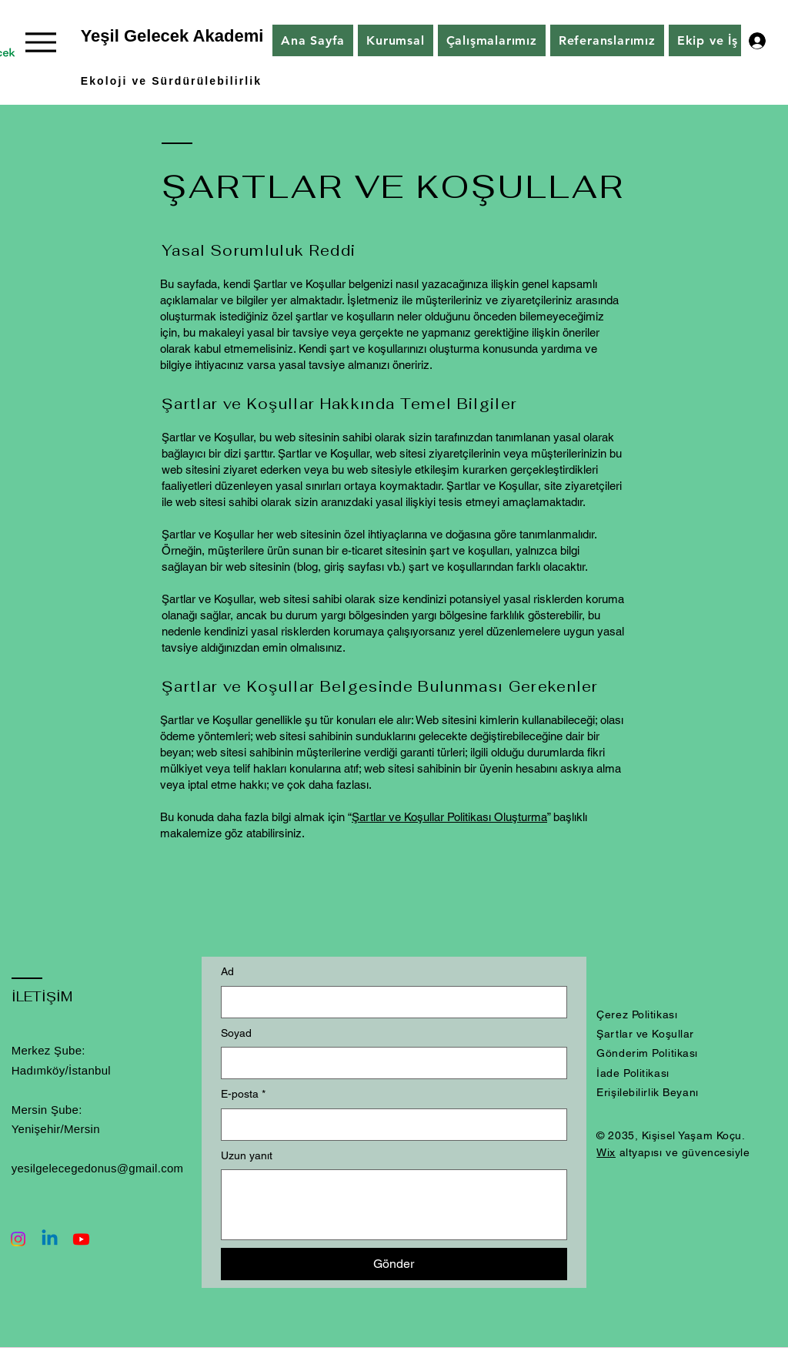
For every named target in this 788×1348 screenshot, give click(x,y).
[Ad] (389, 1002)
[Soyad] (389, 1063)
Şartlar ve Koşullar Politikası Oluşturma (449, 816)
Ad (227, 971)
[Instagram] (18, 1239)
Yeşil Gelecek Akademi (172, 35)
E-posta (243, 1094)
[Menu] (40, 41)
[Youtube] (81, 1239)
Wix (606, 1152)
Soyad (236, 1033)
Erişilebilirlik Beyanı (647, 1092)
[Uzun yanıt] (394, 1204)
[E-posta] (389, 1124)
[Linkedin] (49, 1239)
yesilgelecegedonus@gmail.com (98, 1168)
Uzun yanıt (246, 1155)
